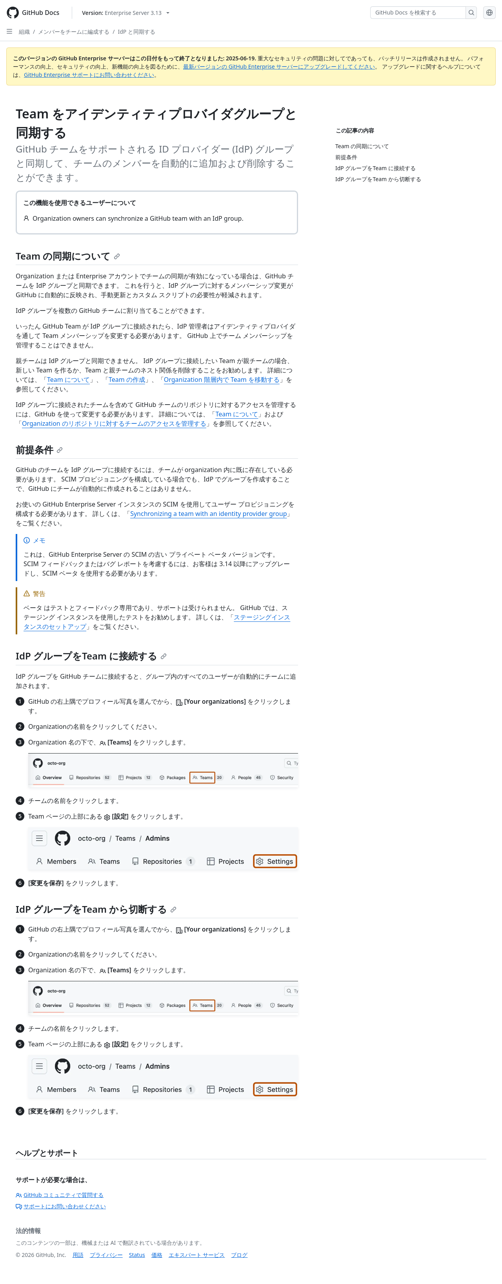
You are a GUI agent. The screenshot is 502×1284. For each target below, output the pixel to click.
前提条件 (39, 449)
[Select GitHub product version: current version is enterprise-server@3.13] (125, 13)
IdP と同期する (136, 31)
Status (137, 1255)
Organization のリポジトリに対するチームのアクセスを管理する (114, 423)
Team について (68, 379)
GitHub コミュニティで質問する (60, 1195)
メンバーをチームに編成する (73, 31)
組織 (24, 31)
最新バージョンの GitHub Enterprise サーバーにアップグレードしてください (279, 66)
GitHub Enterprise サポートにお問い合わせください (89, 74)
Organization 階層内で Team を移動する (222, 379)
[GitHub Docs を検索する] (418, 12)
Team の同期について (68, 255)
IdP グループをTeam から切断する (96, 909)
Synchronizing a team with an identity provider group (208, 513)
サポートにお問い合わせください (61, 1206)
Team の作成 (127, 379)
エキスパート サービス (197, 1255)
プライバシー (106, 1255)
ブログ (239, 1255)
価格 (156, 1255)
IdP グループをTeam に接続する (91, 655)
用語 (78, 1255)
